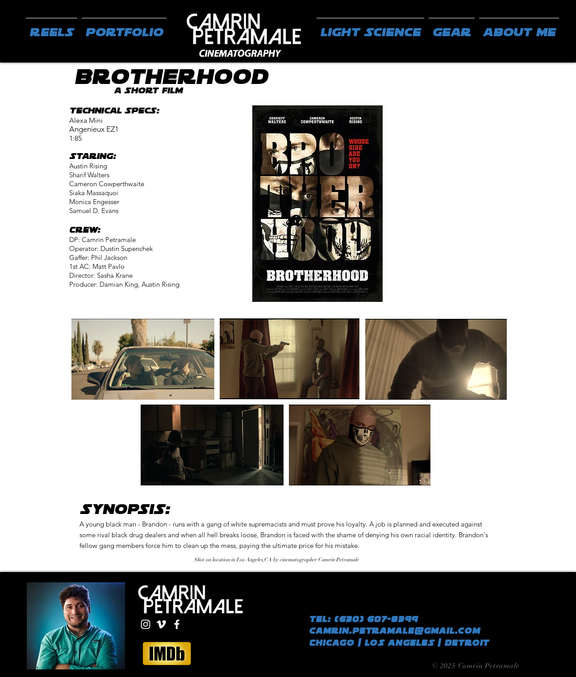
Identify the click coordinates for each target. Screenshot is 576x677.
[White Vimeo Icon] (161, 624)
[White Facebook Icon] (177, 624)
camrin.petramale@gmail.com (394, 631)
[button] (124, 28)
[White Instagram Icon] (145, 624)
